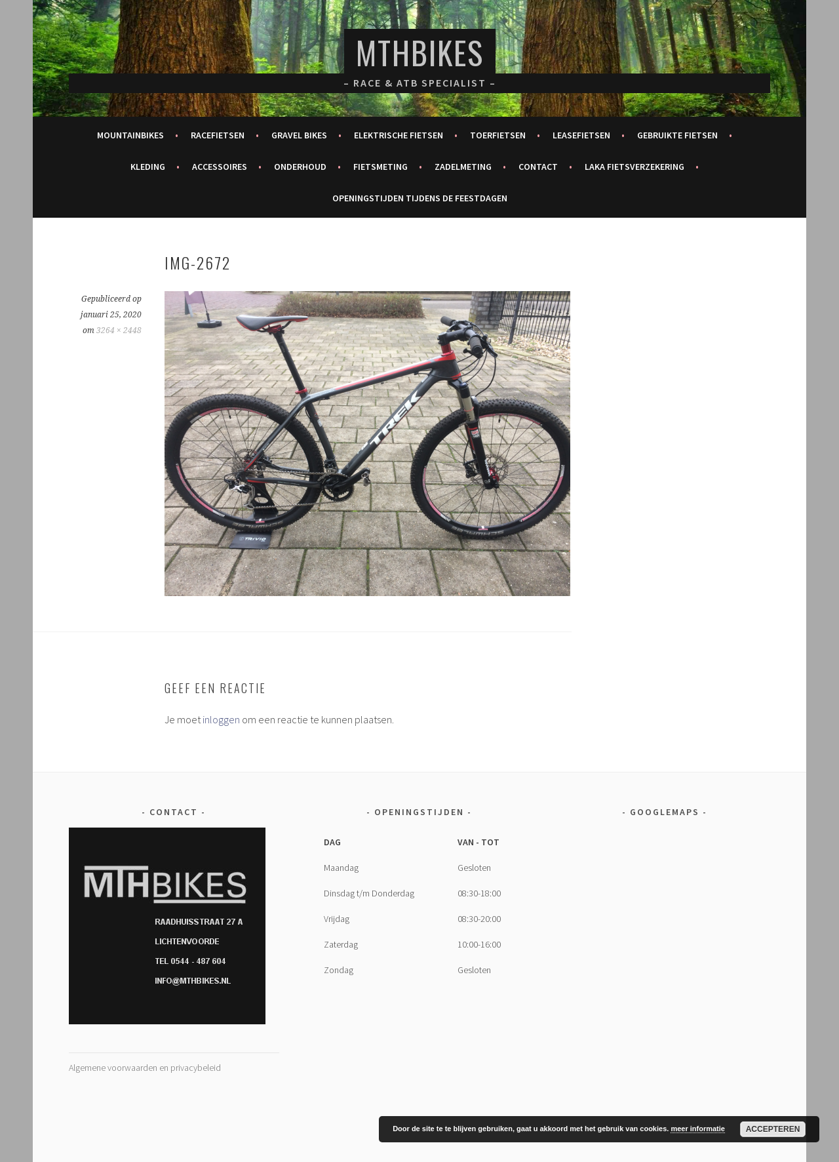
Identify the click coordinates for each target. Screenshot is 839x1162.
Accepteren (773, 1129)
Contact (538, 166)
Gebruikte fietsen (677, 135)
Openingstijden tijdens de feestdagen (419, 198)
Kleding (147, 166)
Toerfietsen (498, 135)
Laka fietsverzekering (634, 166)
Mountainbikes (130, 135)
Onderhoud (300, 166)
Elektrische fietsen (398, 135)
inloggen (221, 719)
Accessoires (219, 166)
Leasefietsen (581, 135)
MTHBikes (420, 52)
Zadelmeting (463, 166)
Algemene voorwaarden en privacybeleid (145, 1067)
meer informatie (698, 1128)
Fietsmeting (380, 166)
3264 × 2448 (119, 330)
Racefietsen (217, 135)
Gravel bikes (299, 135)
